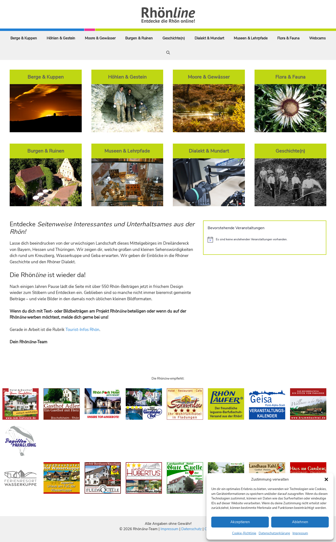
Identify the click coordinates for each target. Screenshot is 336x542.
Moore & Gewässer (100, 38)
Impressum (300, 533)
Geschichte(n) (173, 38)
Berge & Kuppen (23, 38)
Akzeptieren (240, 522)
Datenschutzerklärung (274, 533)
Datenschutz (191, 529)
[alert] (265, 239)
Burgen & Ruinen (139, 38)
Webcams (317, 38)
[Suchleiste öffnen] (168, 52)
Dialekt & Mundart (209, 38)
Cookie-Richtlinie (244, 533)
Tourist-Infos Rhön (82, 329)
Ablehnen (300, 522)
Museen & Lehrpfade (251, 38)
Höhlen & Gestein (61, 38)
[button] (326, 479)
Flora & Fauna (288, 38)
